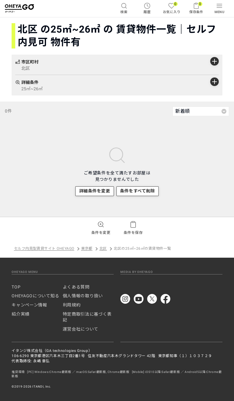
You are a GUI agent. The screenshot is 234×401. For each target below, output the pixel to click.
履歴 (147, 8)
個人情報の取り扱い (83, 295)
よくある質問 (76, 287)
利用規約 (72, 305)
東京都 (86, 249)
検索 (123, 8)
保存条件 (196, 8)
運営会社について (80, 329)
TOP (16, 287)
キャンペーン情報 (29, 305)
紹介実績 (21, 314)
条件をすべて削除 (137, 190)
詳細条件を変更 (94, 190)
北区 (103, 249)
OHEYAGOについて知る (35, 295)
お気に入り (171, 8)
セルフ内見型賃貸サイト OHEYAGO (44, 249)
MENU (219, 8)
